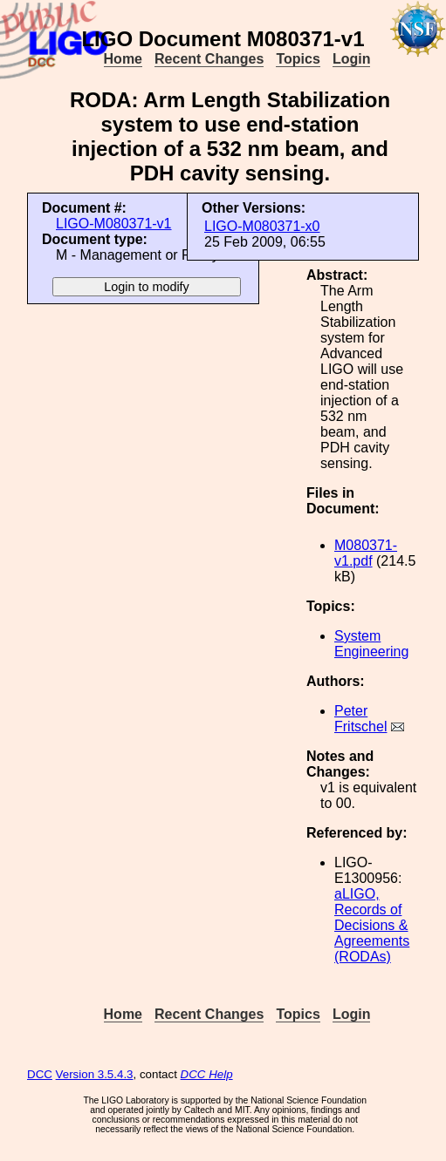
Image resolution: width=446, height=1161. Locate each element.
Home (123, 58)
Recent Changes (209, 58)
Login (352, 58)
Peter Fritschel (360, 718)
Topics (297, 58)
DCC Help (207, 1074)
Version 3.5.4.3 (95, 1074)
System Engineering (371, 643)
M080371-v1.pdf (365, 553)
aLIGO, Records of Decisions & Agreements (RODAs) (371, 925)
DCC (39, 1074)
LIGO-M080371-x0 (262, 226)
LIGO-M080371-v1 (114, 223)
